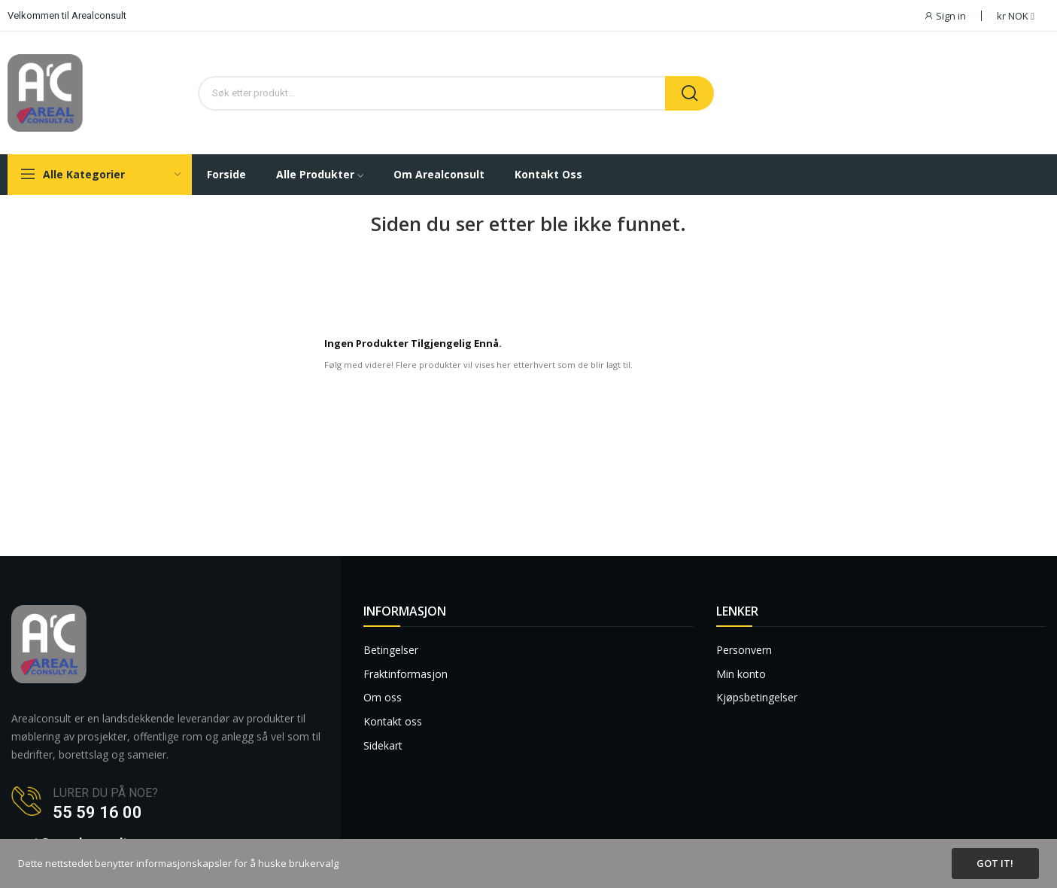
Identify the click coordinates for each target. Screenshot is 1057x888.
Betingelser (390, 650)
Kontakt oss (392, 721)
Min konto (741, 674)
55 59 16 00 (97, 812)
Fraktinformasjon (405, 674)
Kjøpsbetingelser (756, 697)
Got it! (995, 863)
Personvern (744, 650)
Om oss (382, 697)
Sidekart (382, 745)
